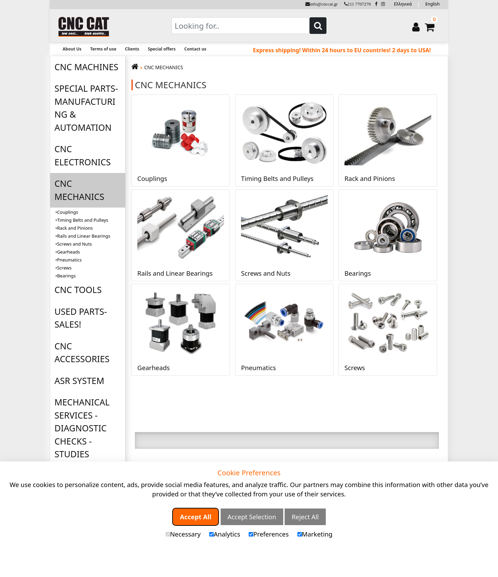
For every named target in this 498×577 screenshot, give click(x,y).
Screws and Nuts (74, 244)
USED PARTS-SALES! (81, 317)
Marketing (315, 534)
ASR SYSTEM (79, 380)
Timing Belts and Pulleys (82, 220)
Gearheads (68, 252)
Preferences (268, 534)
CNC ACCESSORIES (82, 352)
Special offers (161, 49)
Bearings (66, 276)
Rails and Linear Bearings (83, 236)
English (432, 4)
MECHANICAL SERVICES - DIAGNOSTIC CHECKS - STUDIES (82, 428)
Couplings (67, 212)
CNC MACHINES (87, 67)
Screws (64, 268)
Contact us (195, 49)
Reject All (305, 516)
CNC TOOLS (78, 289)
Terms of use (103, 49)
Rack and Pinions (75, 228)
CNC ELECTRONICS (83, 155)
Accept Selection (252, 516)
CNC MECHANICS (79, 189)
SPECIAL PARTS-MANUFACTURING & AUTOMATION (86, 107)
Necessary (183, 534)
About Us (72, 49)
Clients (132, 49)
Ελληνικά (403, 4)
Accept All (195, 516)
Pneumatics (69, 260)
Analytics (224, 534)
